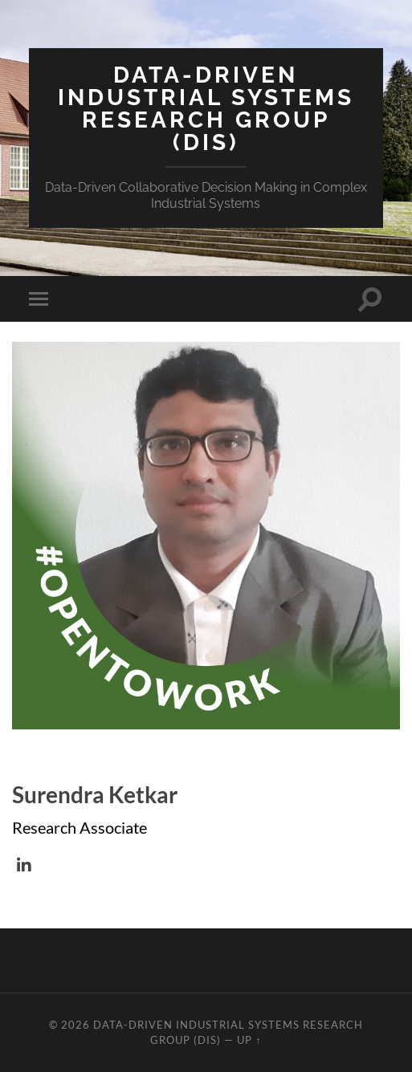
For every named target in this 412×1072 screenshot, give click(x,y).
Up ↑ (249, 1039)
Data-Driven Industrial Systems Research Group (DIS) (206, 109)
